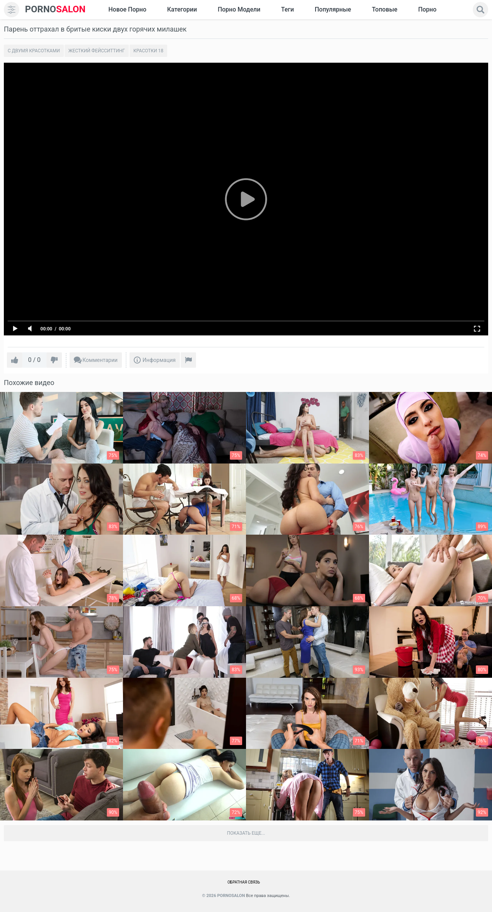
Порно (427, 9)
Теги (287, 9)
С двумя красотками (34, 50)
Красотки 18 (148, 50)
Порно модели (239, 9)
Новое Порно (127, 9)
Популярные (333, 9)
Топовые (384, 9)
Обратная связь (244, 882)
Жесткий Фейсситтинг (96, 50)
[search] (480, 9)
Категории (182, 9)
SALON (55, 9)
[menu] (11, 9)
